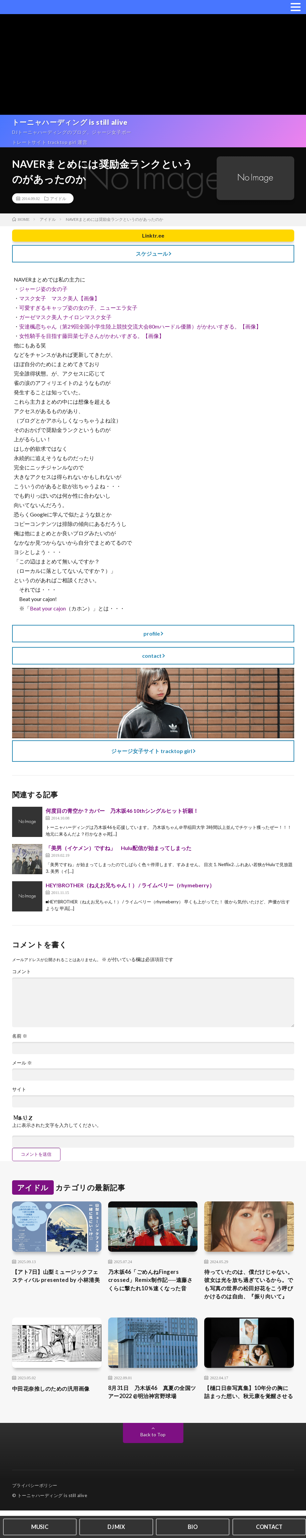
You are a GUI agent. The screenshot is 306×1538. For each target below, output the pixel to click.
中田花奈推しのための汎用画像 (55, 1405)
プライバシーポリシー (34, 1513)
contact (152, 655)
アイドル (58, 198)
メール (22, 1066)
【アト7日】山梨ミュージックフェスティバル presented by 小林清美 (54, 1286)
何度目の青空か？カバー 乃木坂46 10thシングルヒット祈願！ (122, 811)
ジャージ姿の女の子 (43, 289)
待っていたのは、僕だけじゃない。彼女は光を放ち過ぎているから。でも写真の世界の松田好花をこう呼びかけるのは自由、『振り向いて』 (247, 1295)
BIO (192, 1526)
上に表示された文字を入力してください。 (56, 1129)
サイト (19, 1093)
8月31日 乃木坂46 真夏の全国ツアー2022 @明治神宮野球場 (152, 1409)
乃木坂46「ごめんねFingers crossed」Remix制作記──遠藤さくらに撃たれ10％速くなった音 (152, 1290)
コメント (21, 972)
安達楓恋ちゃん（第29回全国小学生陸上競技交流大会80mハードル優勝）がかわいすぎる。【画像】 (140, 326)
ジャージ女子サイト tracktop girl (151, 751)
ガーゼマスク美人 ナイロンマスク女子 (65, 317)
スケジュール (152, 253)
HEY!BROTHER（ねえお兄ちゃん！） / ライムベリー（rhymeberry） (130, 885)
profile (151, 633)
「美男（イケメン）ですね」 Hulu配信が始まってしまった (118, 848)
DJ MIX (116, 1526)
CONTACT (269, 1526)
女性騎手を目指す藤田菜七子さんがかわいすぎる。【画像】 (91, 336)
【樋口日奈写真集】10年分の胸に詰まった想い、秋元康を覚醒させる (248, 1414)
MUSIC (39, 1526)
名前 (19, 1039)
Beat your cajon (48, 608)
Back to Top (153, 1462)
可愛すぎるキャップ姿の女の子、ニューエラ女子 (78, 307)
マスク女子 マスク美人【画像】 (59, 298)
